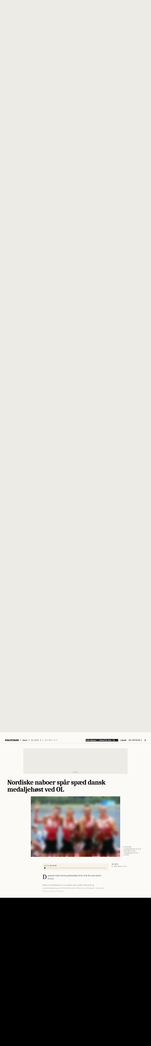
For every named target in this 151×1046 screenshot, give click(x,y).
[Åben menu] (145, 740)
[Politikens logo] (12, 740)
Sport (24, 740)
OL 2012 (35, 740)
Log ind (123, 740)
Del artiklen (135, 740)
